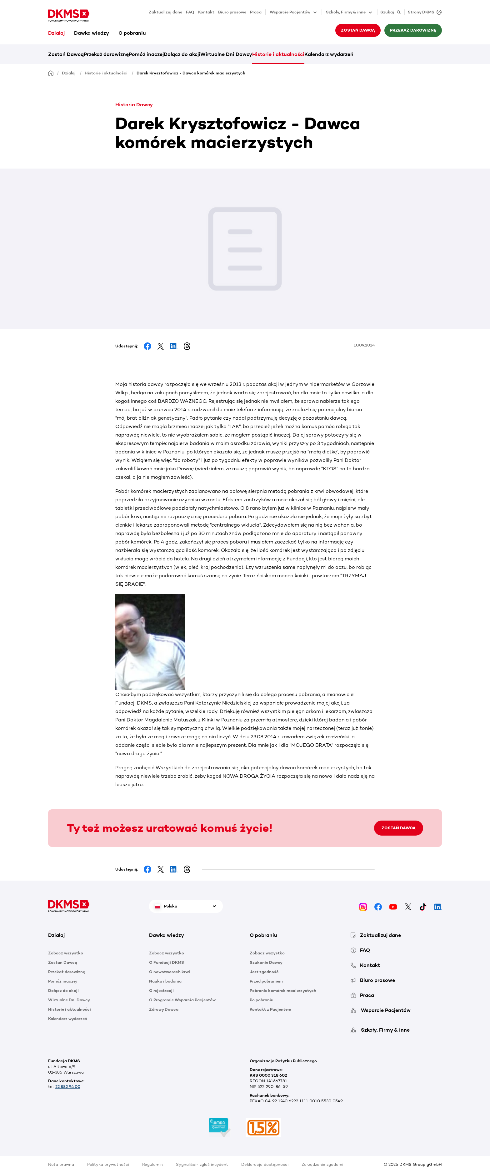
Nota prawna (61, 1164)
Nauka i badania (165, 981)
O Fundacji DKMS (166, 962)
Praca (256, 12)
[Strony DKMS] (423, 12)
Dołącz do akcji (182, 54)
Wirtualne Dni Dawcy (226, 54)
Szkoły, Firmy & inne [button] (349, 12)
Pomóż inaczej (146, 54)
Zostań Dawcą (358, 30)
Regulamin (152, 1164)
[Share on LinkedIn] (174, 346)
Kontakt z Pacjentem (270, 1009)
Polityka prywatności (108, 1164)
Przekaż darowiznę (413, 30)
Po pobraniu (261, 1000)
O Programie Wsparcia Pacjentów (182, 1000)
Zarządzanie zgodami (322, 1164)
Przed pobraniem (266, 981)
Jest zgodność (264, 971)
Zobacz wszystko (65, 953)
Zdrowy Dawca (163, 1009)
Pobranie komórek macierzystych (283, 990)
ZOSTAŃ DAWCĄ (399, 828)
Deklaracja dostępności (264, 1164)
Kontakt (206, 12)
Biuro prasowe (232, 12)
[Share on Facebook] (147, 346)
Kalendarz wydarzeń (328, 54)
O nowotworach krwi (169, 971)
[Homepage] (51, 72)
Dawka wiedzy (91, 33)
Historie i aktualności (278, 54)
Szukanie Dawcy (266, 962)
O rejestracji (161, 990)
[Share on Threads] (187, 346)
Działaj (56, 33)
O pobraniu (132, 33)
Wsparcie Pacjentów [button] (294, 12)
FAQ (190, 12)
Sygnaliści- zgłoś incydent (202, 1164)
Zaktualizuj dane (165, 12)
